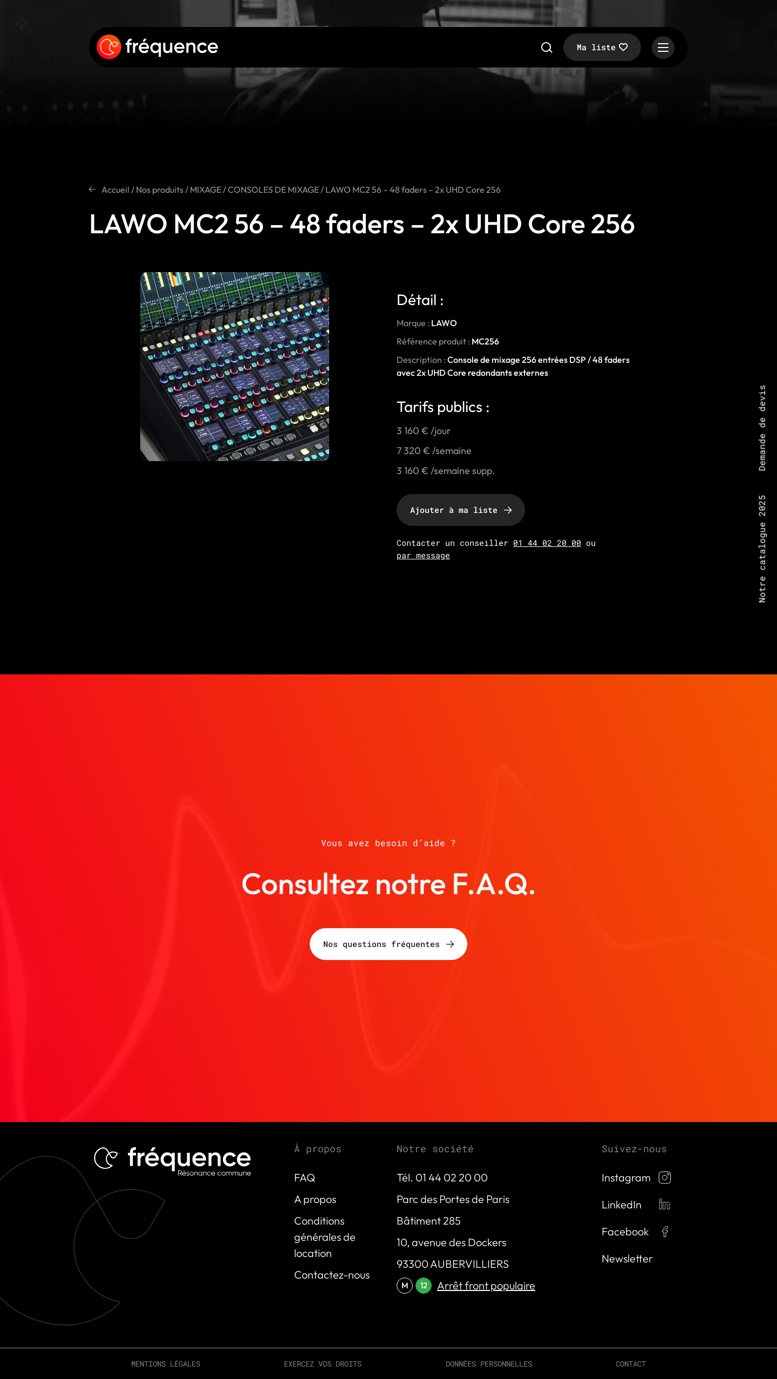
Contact (631, 1363)
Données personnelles (489, 1363)
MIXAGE (205, 189)
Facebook (625, 1231)
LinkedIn (622, 1204)
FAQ (304, 1177)
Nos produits (159, 189)
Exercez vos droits (323, 1363)
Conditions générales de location (325, 1237)
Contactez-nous (332, 1274)
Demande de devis (761, 428)
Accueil (115, 189)
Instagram (626, 1177)
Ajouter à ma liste (453, 509)
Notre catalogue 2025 (761, 549)
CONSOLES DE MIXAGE (273, 189)
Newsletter (627, 1258)
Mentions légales (165, 1363)
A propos (315, 1199)
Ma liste (596, 47)
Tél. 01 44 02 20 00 (442, 1177)
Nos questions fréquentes (381, 943)
